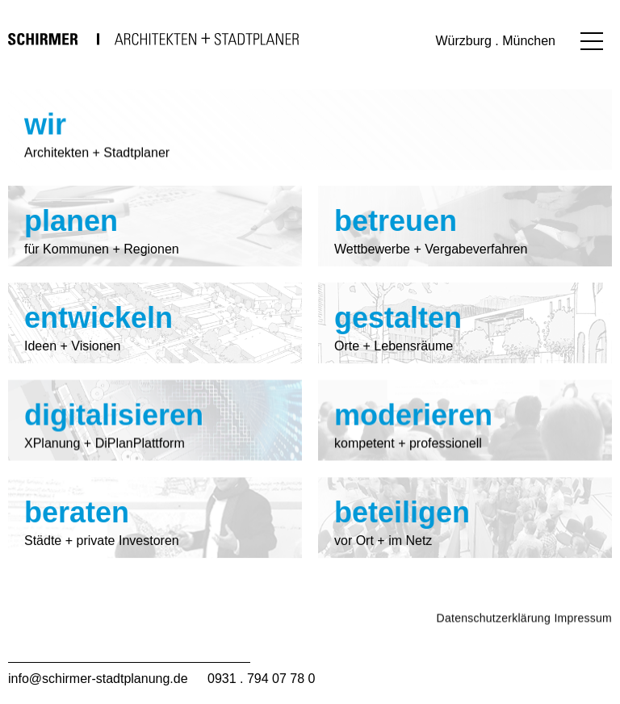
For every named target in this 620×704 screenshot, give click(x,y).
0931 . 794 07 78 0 (261, 678)
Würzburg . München (495, 41)
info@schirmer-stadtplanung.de (98, 678)
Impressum (583, 637)
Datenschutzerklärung (494, 637)
